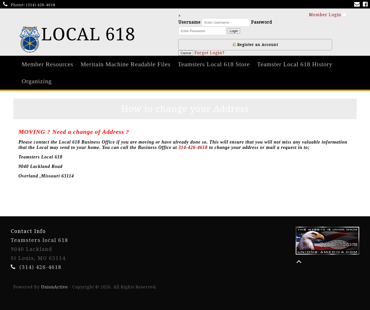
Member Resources (47, 64)
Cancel (194, 53)
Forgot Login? (218, 52)
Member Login (327, 14)
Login (242, 31)
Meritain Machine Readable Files (125, 64)
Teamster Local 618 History (294, 64)
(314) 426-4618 (40, 5)
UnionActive (54, 287)
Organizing (37, 81)
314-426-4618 (193, 147)
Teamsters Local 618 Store (214, 64)
